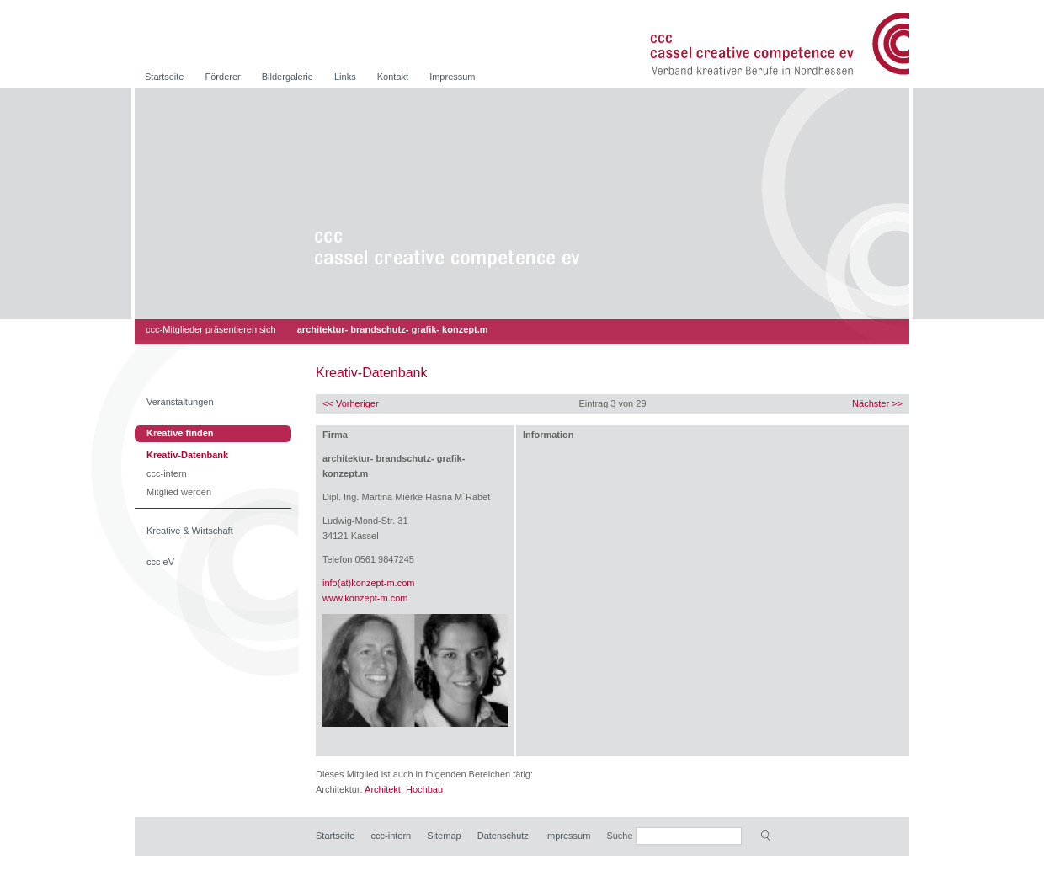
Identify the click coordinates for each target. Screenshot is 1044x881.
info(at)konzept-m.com (368, 583)
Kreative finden (179, 433)
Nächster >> (877, 403)
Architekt (383, 789)
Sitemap (444, 835)
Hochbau (424, 789)
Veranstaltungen (180, 402)
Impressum (452, 77)
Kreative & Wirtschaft (189, 531)
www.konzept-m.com (364, 598)
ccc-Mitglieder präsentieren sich (211, 329)
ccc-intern (166, 474)
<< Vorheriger (350, 403)
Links (345, 77)
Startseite (164, 77)
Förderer (223, 77)
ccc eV (160, 562)
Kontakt (392, 77)
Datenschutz (503, 835)
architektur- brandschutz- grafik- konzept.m (392, 329)
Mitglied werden (178, 493)
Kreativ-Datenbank (187, 456)
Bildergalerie (287, 77)
